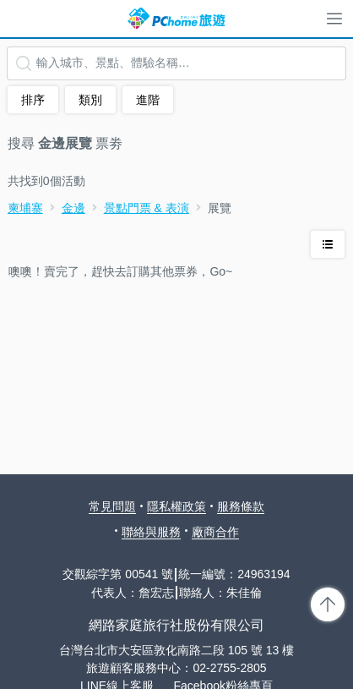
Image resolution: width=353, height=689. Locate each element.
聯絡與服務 (151, 532)
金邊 (73, 208)
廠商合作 (215, 532)
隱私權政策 (176, 506)
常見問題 (112, 506)
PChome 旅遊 (176, 19)
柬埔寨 (25, 208)
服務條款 (240, 506)
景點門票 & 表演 (146, 208)
